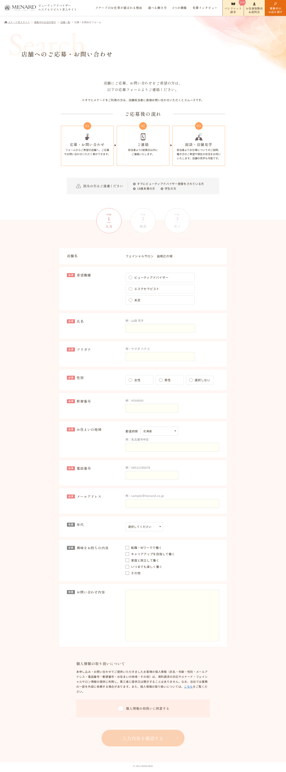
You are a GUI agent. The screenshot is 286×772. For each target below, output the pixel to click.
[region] (143, 681)
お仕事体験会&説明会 (254, 10)
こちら (188, 686)
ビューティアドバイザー (151, 277)
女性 (137, 380)
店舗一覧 (65, 22)
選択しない (202, 380)
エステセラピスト (146, 289)
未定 (137, 300)
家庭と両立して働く (145, 560)
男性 (167, 380)
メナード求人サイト (19, 22)
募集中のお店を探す (275, 10)
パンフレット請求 (233, 10)
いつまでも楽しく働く (146, 567)
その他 (135, 573)
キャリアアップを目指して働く (153, 554)
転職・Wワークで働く (146, 547)
